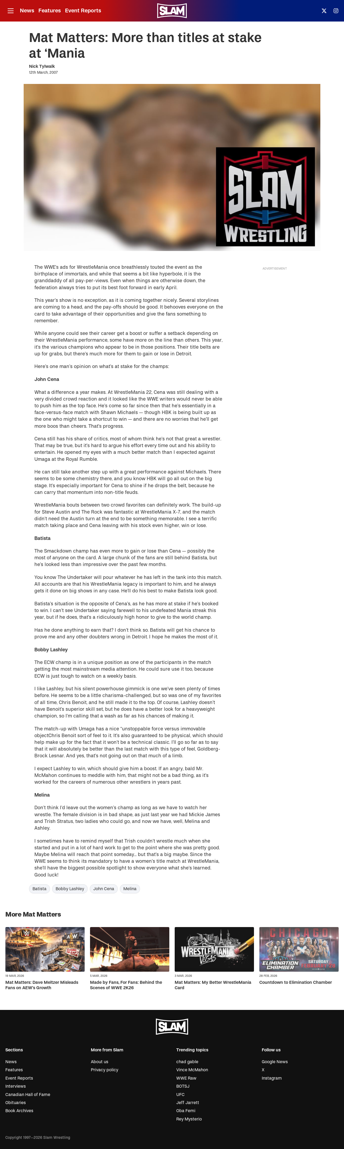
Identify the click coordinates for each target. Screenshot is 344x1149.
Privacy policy (104, 1069)
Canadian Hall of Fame (27, 1094)
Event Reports (83, 11)
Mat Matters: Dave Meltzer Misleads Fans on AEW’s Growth (41, 985)
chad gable (187, 1061)
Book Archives (19, 1110)
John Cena (103, 888)
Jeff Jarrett (187, 1102)
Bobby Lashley (70, 888)
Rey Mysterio (189, 1119)
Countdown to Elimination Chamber (295, 982)
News (27, 11)
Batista (39, 888)
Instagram (272, 1078)
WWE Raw (186, 1078)
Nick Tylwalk (42, 66)
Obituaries (15, 1102)
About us (99, 1061)
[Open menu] (10, 11)
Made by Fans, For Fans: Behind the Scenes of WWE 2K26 (126, 985)
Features (49, 11)
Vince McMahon (192, 1069)
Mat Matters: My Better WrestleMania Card (213, 985)
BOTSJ (182, 1086)
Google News (275, 1061)
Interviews (15, 1086)
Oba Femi (185, 1110)
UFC (180, 1094)
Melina (130, 888)
